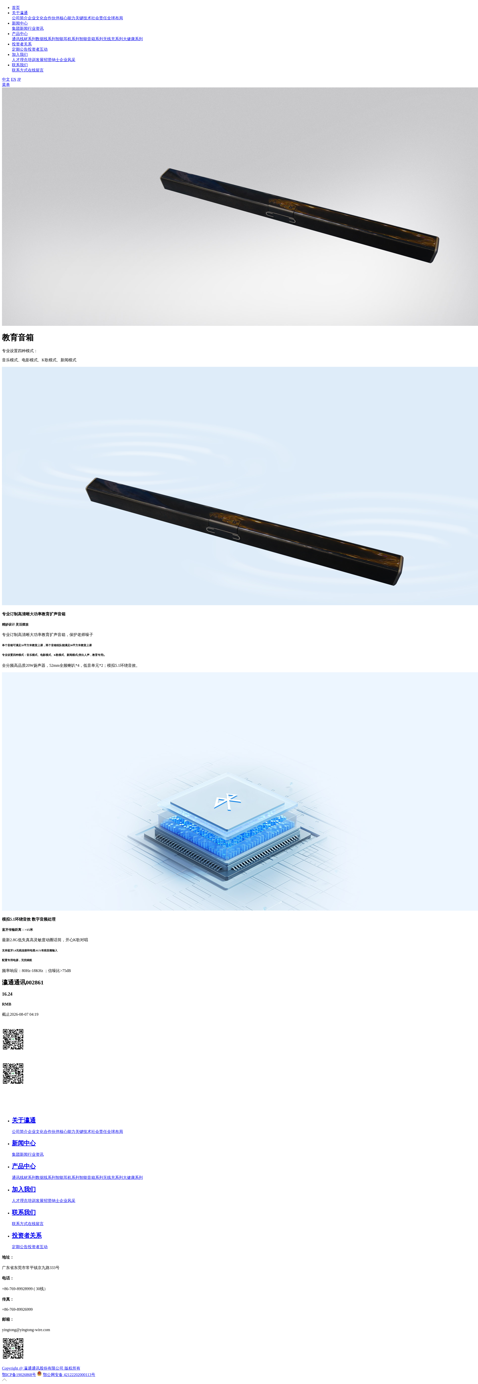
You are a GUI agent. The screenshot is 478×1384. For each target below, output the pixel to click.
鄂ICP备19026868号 (19, 1375)
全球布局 (115, 18)
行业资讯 (36, 28)
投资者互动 (38, 49)
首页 (16, 7)
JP (19, 79)
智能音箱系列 (91, 39)
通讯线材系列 (24, 39)
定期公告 (20, 49)
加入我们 (20, 54)
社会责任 (99, 18)
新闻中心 (20, 23)
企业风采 (67, 60)
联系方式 (20, 70)
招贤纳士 (52, 60)
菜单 (6, 84)
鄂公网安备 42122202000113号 (69, 1375)
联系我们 (20, 65)
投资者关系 (22, 44)
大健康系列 (133, 39)
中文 (6, 79)
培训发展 (36, 60)
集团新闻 (20, 28)
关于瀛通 (20, 13)
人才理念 (20, 60)
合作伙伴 (52, 18)
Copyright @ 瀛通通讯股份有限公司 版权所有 (41, 1368)
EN (13, 79)
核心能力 (67, 18)
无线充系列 (113, 39)
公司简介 (20, 18)
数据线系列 (46, 39)
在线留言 (36, 70)
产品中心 (20, 34)
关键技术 (83, 18)
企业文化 (36, 18)
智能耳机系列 (67, 39)
